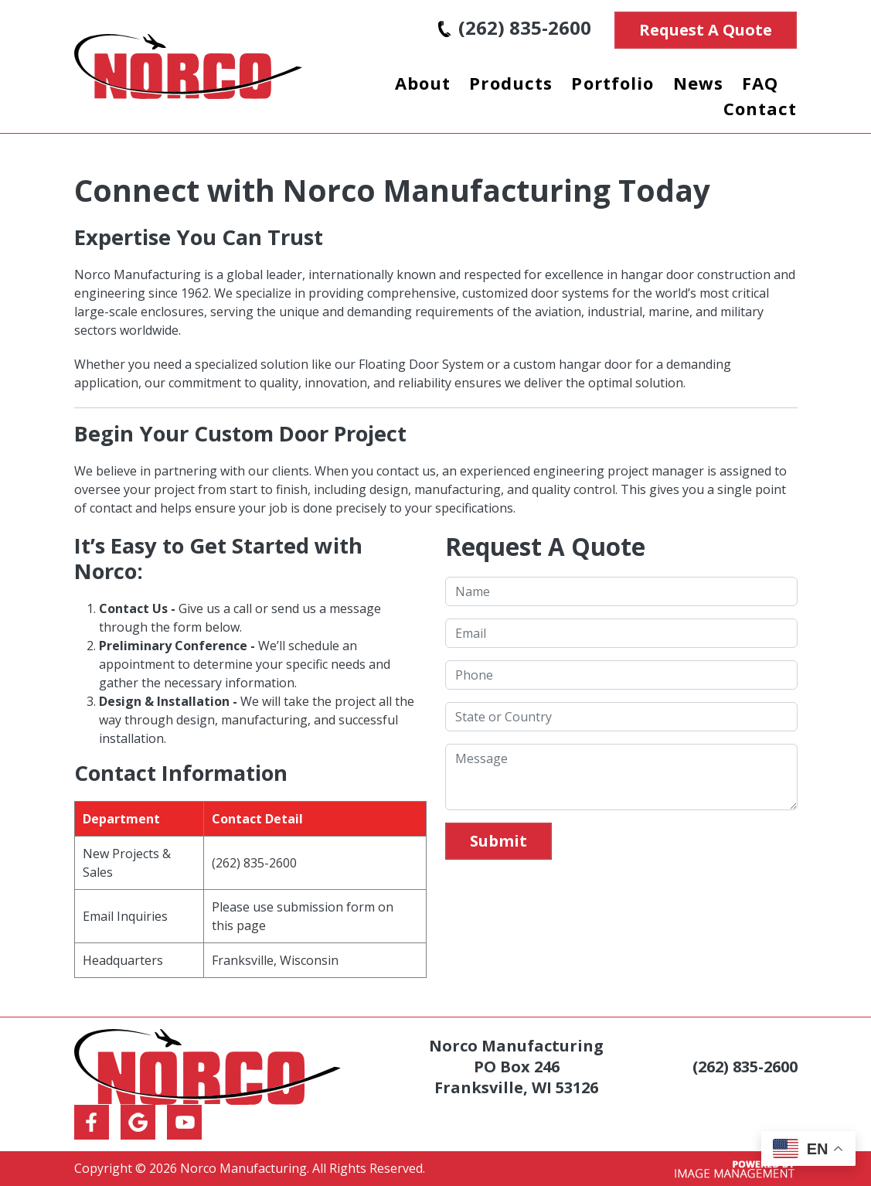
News (698, 82)
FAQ (760, 82)
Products (511, 82)
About (423, 82)
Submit (498, 840)
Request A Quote (705, 29)
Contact (760, 108)
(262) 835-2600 (514, 27)
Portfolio (612, 82)
